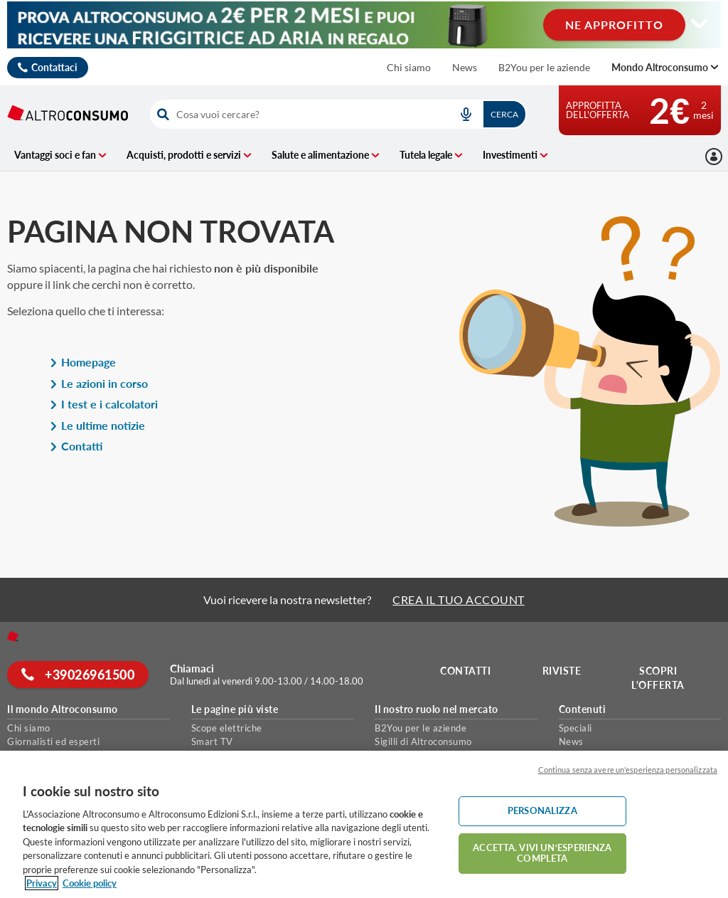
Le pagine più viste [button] (235, 709)
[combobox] (338, 114)
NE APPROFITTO (614, 24)
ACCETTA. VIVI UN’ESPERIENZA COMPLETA (542, 853)
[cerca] (296, 114)
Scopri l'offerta (658, 678)
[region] (364, 824)
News (464, 67)
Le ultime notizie (97, 425)
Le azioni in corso (99, 383)
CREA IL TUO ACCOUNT (458, 599)
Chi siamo (409, 67)
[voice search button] (466, 114)
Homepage (83, 362)
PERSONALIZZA (542, 810)
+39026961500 (78, 674)
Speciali (575, 728)
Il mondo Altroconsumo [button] (62, 709)
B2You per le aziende (544, 67)
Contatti (76, 446)
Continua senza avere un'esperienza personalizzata (627, 769)
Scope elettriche (226, 728)
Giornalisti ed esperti (53, 741)
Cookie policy (90, 883)
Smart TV (212, 741)
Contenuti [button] (582, 709)
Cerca (504, 114)
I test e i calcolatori (104, 404)
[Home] (12, 636)
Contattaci (54, 67)
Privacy (41, 883)
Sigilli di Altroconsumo (423, 741)
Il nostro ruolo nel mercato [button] (436, 709)
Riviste (562, 671)
